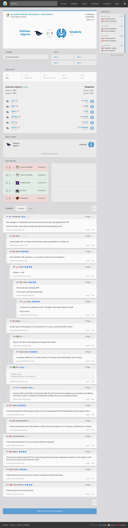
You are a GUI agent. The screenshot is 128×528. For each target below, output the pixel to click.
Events (84, 4)
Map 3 (56, 63)
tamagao (26, 352)
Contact (5, 525)
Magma (17, 321)
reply (87, 230)
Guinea (21, 267)
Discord (112, 525)
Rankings (95, 4)
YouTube (121, 525)
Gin (20, 336)
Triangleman (16, 217)
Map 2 (79, 57)
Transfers (107, 4)
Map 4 (79, 63)
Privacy (12, 525)
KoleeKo (15, 469)
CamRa (17, 251)
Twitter (102, 525)
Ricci (17, 367)
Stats (117, 4)
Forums (64, 4)
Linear (30, 208)
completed (105, 12)
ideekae (14, 405)
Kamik (17, 236)
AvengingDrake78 (21, 421)
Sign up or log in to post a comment (49, 511)
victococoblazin (18, 485)
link (92, 230)
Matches (74, 4)
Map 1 (56, 57)
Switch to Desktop (23, 525)
